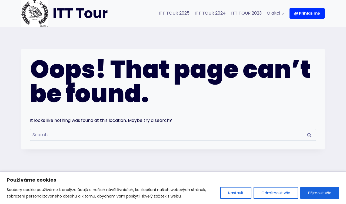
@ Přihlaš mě (307, 13)
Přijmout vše (319, 193)
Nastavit (236, 193)
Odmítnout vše (275, 193)
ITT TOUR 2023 (246, 13)
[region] (173, 188)
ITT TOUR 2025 (174, 13)
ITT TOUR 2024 (210, 13)
